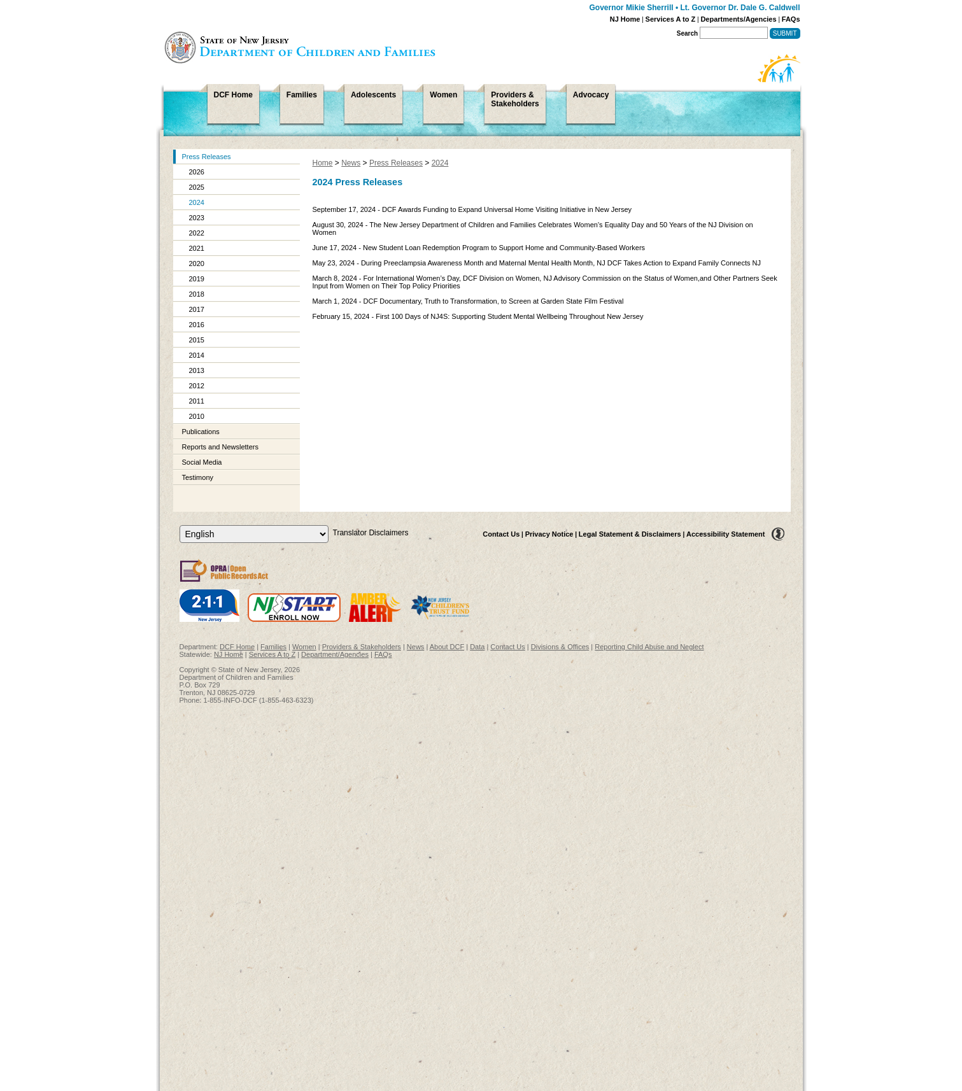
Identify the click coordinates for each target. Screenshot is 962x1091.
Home (323, 162)
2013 (196, 370)
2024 (196, 202)
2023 (196, 218)
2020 (196, 263)
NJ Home (625, 19)
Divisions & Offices (560, 647)
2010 (196, 416)
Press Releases (206, 156)
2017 (196, 309)
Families (273, 647)
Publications (201, 431)
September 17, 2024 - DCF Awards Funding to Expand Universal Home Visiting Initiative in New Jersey (472, 209)
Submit (785, 33)
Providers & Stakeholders (361, 647)
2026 (196, 172)
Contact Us (501, 534)
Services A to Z (671, 19)
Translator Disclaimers (371, 532)
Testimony (198, 477)
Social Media (202, 462)
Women (304, 647)
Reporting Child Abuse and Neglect (649, 647)
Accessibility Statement (725, 534)
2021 (196, 248)
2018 (196, 294)
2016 (196, 324)
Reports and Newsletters (220, 447)
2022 (196, 233)
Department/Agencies (335, 654)
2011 (196, 401)
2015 (196, 340)
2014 (196, 355)
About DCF (447, 647)
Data (477, 647)
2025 (196, 187)
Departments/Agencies (738, 19)
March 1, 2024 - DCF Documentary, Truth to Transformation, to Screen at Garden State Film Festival (468, 301)
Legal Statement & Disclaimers (630, 534)
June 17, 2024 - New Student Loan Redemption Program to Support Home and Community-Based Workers (479, 247)
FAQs (791, 19)
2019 (196, 279)
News (350, 162)
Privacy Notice (549, 534)
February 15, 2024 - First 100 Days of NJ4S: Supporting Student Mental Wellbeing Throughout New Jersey (478, 316)
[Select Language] (254, 534)
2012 (196, 386)
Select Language (179, 524)
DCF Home (237, 647)
